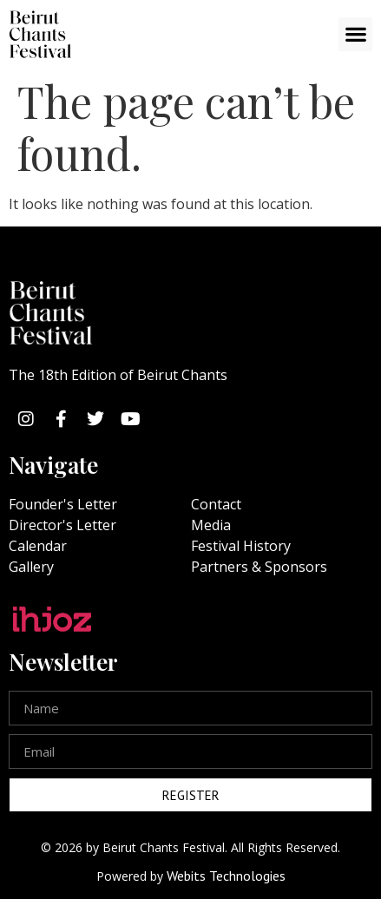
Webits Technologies (226, 875)
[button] (355, 34)
